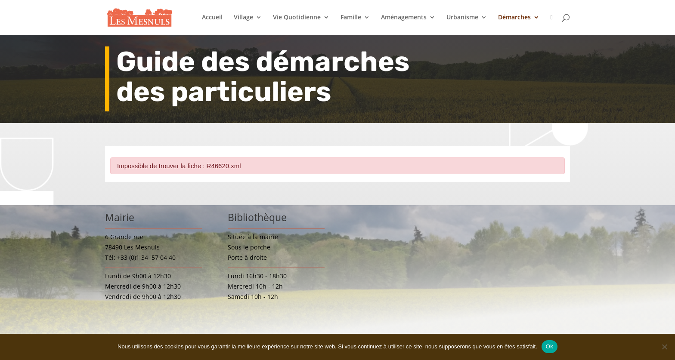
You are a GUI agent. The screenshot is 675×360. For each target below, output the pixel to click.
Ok (549, 346)
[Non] (664, 346)
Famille (351, 17)
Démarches (514, 17)
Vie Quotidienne (297, 17)
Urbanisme (462, 17)
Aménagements (404, 17)
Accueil (212, 17)
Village (243, 17)
